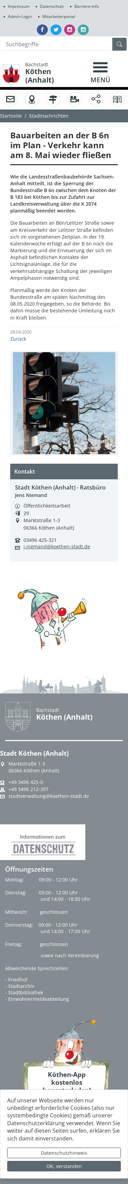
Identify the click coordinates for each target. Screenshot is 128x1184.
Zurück (18, 339)
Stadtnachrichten (49, 116)
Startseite (11, 116)
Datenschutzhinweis (64, 1153)
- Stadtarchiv (19, 986)
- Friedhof (16, 979)
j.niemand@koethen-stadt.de (57, 546)
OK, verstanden (64, 1166)
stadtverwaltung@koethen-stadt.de (49, 796)
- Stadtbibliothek (24, 992)
